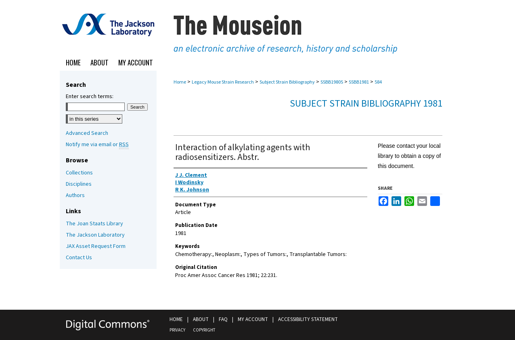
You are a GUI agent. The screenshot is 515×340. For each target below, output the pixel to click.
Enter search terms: (89, 96)
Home (180, 82)
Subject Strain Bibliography (287, 82)
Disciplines (79, 184)
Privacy (177, 330)
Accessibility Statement (308, 319)
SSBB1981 (359, 82)
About (201, 319)
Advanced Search (87, 133)
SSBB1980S (331, 82)
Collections (79, 173)
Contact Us (79, 258)
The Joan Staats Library (94, 224)
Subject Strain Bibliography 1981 (366, 104)
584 (378, 82)
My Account (253, 319)
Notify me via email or (97, 145)
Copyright (204, 330)
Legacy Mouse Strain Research (223, 82)
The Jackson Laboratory (95, 235)
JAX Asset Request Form (96, 246)
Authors (75, 195)
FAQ (223, 319)
